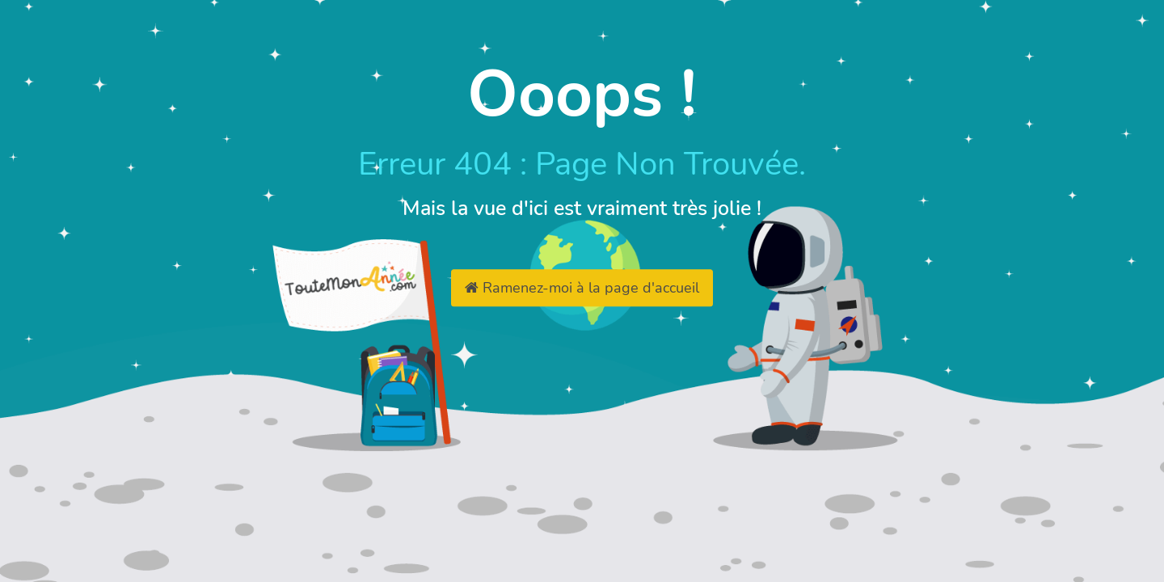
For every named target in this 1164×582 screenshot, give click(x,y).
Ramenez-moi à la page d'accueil (582, 287)
